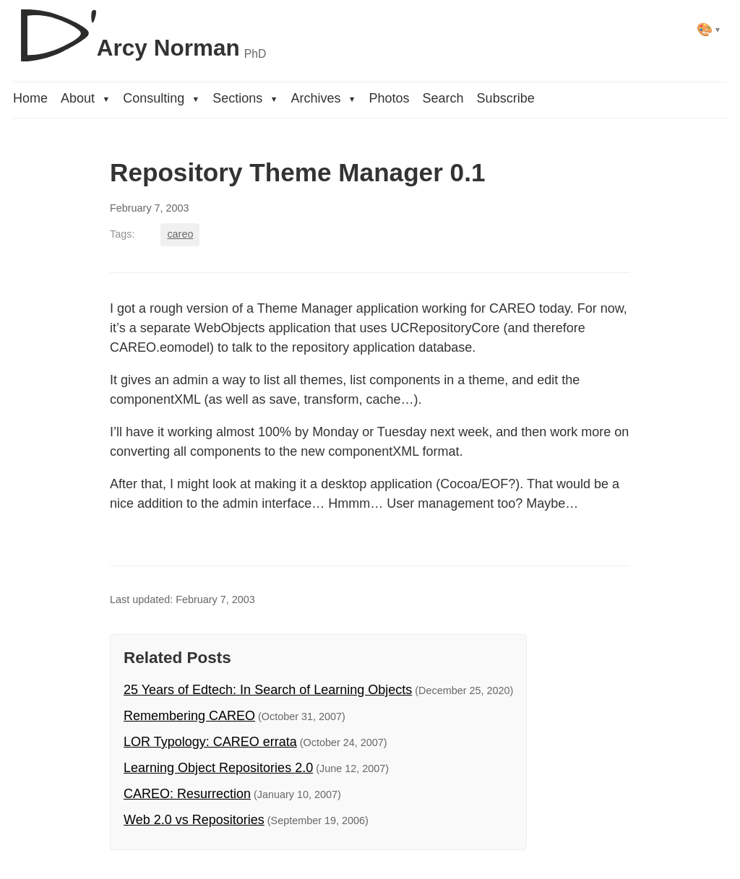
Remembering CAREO (189, 716)
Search (443, 98)
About (85, 98)
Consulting (161, 98)
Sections (245, 98)
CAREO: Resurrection (187, 794)
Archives (323, 98)
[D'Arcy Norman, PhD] (139, 30)
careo (180, 234)
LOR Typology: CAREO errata (210, 742)
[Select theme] (708, 29)
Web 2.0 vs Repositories (194, 820)
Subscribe (506, 98)
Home (30, 98)
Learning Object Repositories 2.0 (218, 768)
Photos (389, 98)
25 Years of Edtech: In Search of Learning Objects (268, 690)
